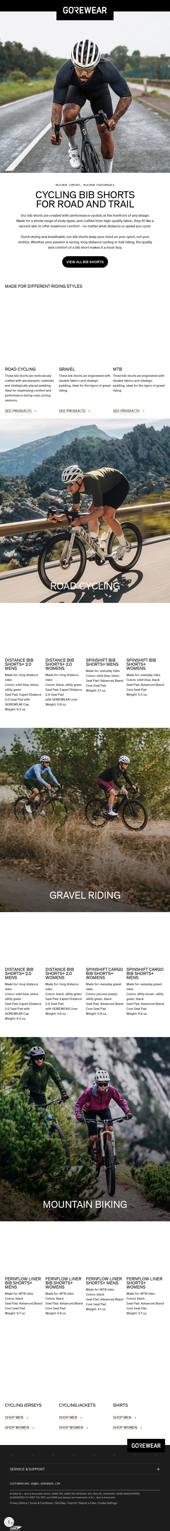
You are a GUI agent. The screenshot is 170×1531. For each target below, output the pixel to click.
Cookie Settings (107, 1501)
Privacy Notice (18, 1501)
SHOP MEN (14, 1416)
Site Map (60, 1501)
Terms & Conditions (41, 1501)
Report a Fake (87, 1501)
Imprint (72, 1501)
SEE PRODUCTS (18, 409)
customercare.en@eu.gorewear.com (35, 1482)
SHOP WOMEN (17, 1426)
